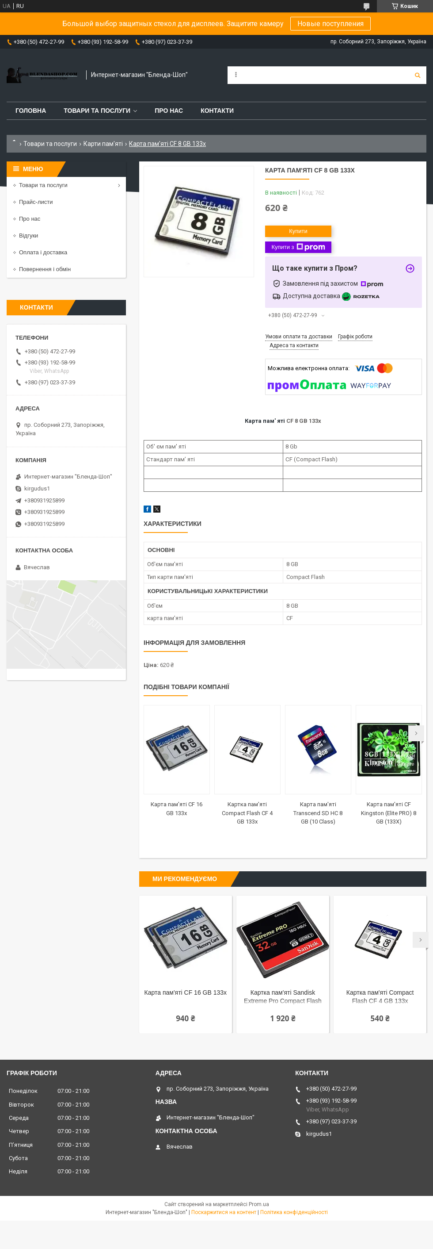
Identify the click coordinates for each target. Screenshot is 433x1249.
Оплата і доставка (43, 252)
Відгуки (28, 235)
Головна (30, 110)
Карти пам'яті (103, 143)
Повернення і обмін (45, 269)
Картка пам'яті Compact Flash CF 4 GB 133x (247, 813)
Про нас (169, 110)
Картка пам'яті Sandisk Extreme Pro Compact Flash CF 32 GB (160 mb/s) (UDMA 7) (283, 997)
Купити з (298, 247)
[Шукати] (417, 75)
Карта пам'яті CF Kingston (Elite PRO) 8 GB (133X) (388, 813)
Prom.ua (259, 1204)
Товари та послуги (97, 110)
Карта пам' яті (265, 421)
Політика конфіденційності (294, 1212)
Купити (298, 231)
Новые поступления (330, 23)
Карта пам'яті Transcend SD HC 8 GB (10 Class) (317, 813)
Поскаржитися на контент (223, 1212)
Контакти (217, 110)
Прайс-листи (36, 202)
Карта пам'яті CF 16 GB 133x (185, 992)
